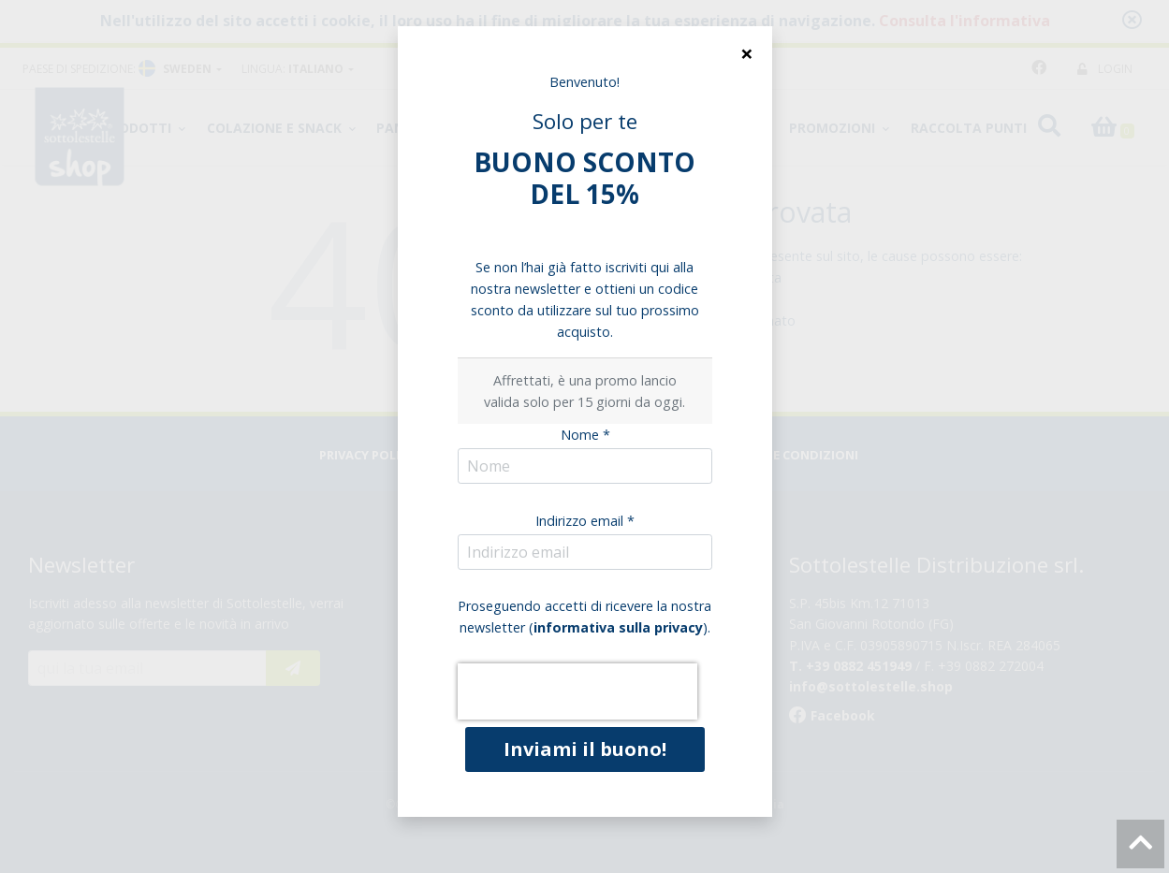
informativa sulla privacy (618, 627)
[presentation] (577, 691)
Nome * (585, 435)
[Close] (746, 53)
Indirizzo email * (585, 521)
